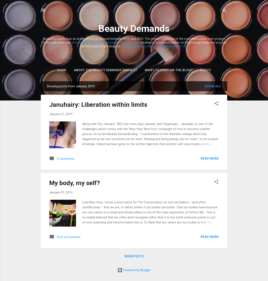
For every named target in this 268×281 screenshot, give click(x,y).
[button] (216, 104)
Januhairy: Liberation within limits (98, 104)
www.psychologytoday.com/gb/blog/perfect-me (155, 46)
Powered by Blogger (134, 270)
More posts (134, 256)
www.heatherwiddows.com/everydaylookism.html (105, 42)
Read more (210, 158)
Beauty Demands (134, 28)
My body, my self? (74, 183)
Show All (213, 86)
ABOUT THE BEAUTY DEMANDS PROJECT (105, 70)
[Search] (224, 11)
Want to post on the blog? (169, 70)
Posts (205, 70)
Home (61, 70)
